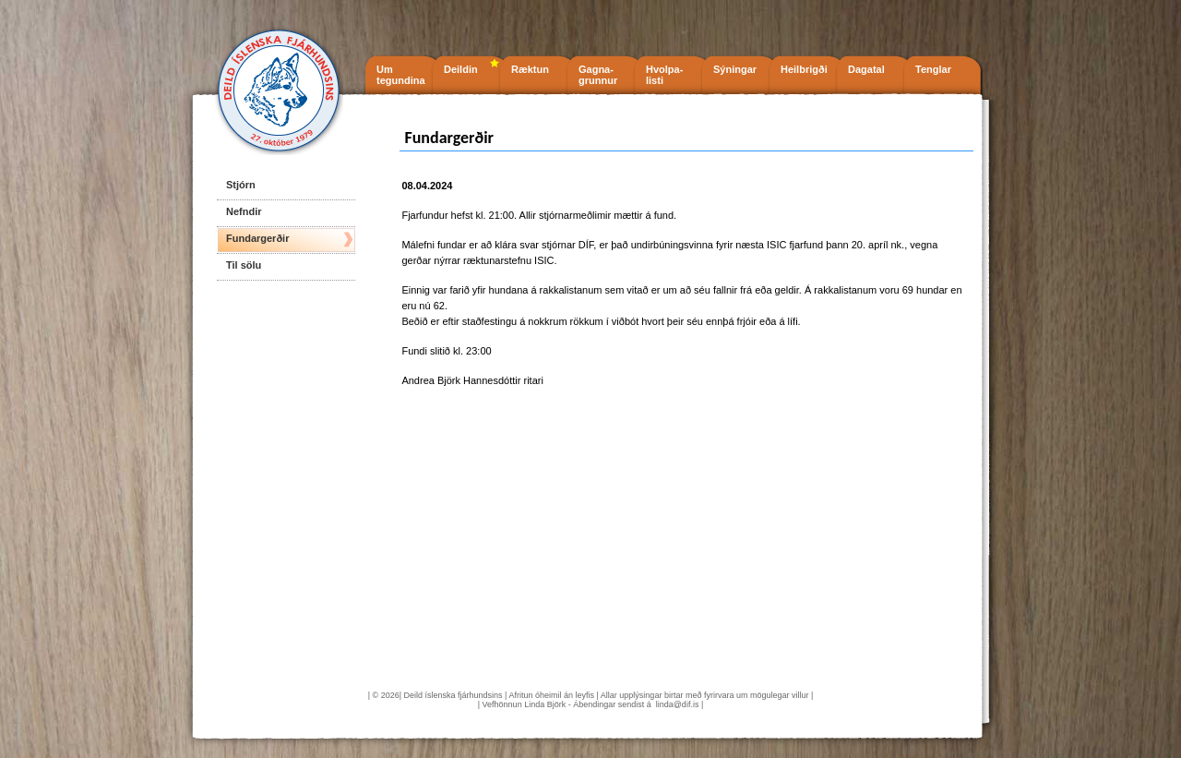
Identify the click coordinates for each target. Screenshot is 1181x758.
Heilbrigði (804, 69)
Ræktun (530, 69)
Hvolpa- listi (664, 75)
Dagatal (866, 69)
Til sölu (243, 265)
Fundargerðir (257, 238)
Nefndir (244, 211)
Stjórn (241, 184)
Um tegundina (400, 75)
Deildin (461, 69)
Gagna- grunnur (598, 75)
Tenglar (933, 69)
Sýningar (735, 69)
